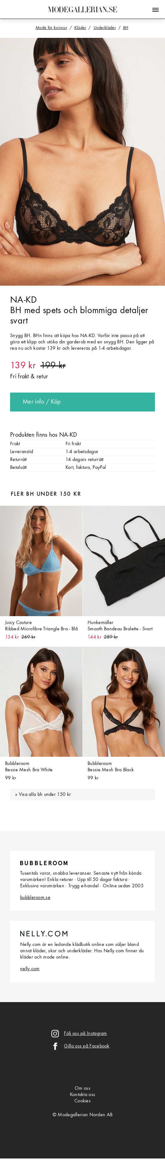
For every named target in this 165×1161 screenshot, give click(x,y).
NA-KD (23, 300)
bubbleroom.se (35, 897)
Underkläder (105, 28)
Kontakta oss (82, 1094)
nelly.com (30, 968)
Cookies (82, 1101)
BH (125, 28)
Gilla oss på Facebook (86, 1046)
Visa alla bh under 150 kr (45, 794)
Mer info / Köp (41, 402)
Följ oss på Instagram (85, 1033)
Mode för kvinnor (51, 28)
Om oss (82, 1088)
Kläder (80, 28)
